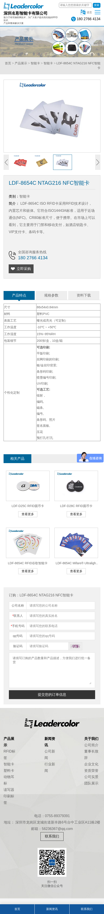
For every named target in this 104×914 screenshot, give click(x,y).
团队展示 (91, 783)
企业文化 (91, 764)
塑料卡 (9, 770)
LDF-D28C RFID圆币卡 (76, 506)
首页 (8, 63)
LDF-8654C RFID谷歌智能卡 (28, 563)
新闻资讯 (52, 909)
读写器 (9, 790)
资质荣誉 (91, 770)
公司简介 (91, 745)
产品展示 (21, 63)
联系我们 (52, 836)
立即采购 (24, 269)
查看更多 (28, 514)
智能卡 (35, 63)
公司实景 (91, 777)
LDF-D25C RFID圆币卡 (28, 506)
